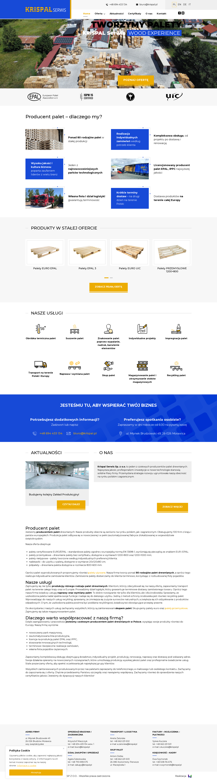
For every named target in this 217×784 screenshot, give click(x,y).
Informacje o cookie (26, 765)
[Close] (63, 748)
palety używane (96, 572)
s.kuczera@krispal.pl (169, 747)
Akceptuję (36, 772)
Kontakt (161, 13)
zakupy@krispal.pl (83, 765)
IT (190, 4)
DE (185, 4)
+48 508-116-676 (164, 762)
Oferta (99, 13)
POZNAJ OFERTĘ (135, 80)
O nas (149, 13)
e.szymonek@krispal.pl (170, 765)
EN (179, 4)
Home (87, 13)
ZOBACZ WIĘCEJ (172, 506)
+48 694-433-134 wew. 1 (82, 744)
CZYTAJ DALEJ (71, 504)
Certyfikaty (134, 13)
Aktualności (117, 13)
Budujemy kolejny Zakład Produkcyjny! (54, 494)
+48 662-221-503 (122, 759)
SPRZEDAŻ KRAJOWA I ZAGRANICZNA (79, 733)
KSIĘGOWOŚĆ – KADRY (164, 753)
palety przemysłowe (176, 608)
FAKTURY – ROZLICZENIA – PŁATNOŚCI (166, 733)
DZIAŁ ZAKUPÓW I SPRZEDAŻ (83, 753)
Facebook (179, 13)
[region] (36, 762)
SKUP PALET (116, 750)
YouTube (183, 13)
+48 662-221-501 (163, 744)
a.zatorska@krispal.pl (127, 744)
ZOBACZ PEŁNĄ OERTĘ (108, 286)
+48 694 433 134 (118, 4)
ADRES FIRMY (32, 732)
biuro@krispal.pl (149, 4)
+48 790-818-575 (79, 762)
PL (174, 4)
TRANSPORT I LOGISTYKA (123, 732)
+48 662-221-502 (122, 741)
